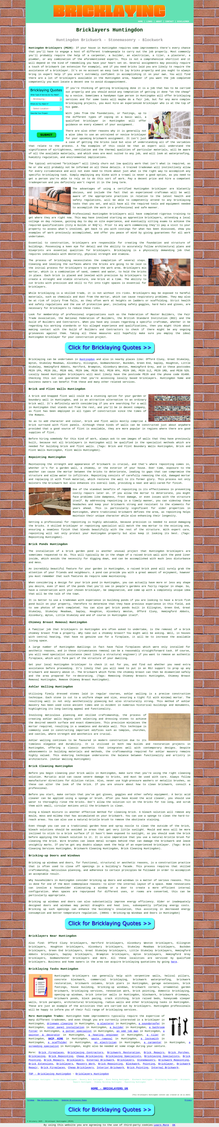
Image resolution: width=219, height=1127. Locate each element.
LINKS (149, 21)
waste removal (101, 1038)
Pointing (149, 1063)
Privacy (188, 1100)
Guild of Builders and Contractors (96, 329)
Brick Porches (178, 1052)
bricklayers (80, 242)
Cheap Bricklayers (81, 1067)
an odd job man (127, 1031)
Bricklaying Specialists (123, 1056)
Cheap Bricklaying (90, 1056)
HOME (140, 21)
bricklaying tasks (154, 1002)
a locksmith (150, 1038)
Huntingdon (87, 359)
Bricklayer (165, 1063)
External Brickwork (100, 1060)
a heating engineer (103, 1035)
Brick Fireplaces (51, 1052)
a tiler (153, 1035)
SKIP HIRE (55, 1038)
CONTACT (169, 21)
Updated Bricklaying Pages (74, 1100)
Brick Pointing (137, 1067)
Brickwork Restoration (123, 1052)
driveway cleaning (60, 1023)
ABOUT (159, 21)
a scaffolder (57, 1042)
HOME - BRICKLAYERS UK (109, 1088)
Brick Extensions (41, 1063)
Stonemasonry (146, 1060)
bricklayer (91, 120)
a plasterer (105, 1023)
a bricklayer (151, 1019)
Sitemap (30, 1100)
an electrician (105, 1042)
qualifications (52, 225)
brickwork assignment (108, 138)
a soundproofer (149, 1023)
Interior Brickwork (110, 1067)
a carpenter (153, 1042)
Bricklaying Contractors (85, 1052)
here (174, 961)
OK (173, 1125)
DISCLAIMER (183, 21)
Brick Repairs (154, 1052)
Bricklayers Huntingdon (92, 1074)
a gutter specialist (77, 1031)
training (179, 213)
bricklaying (62, 260)
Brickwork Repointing (173, 1060)
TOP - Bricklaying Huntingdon (50, 1074)
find (41, 943)
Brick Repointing (61, 1056)
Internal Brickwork (165, 1067)
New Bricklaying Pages (48, 1100)
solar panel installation (65, 1027)
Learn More (161, 1125)
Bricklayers (75, 1060)
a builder (117, 1027)
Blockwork (133, 1063)
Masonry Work (85, 1063)
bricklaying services (87, 991)
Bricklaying (37, 359)
